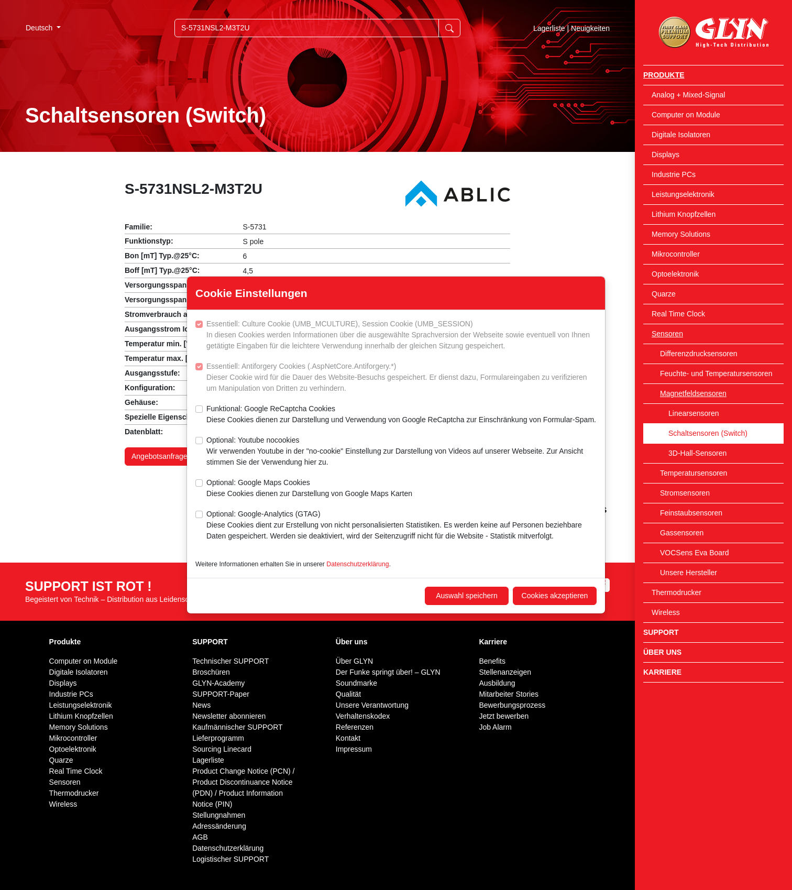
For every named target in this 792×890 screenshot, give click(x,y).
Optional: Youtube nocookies (401, 452)
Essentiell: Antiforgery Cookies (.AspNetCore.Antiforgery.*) (401, 378)
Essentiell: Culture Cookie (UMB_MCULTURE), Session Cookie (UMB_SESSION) (401, 335)
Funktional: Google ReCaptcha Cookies (401, 414)
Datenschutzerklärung (357, 564)
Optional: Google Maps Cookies (309, 488)
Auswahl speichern (467, 595)
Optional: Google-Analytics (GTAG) (401, 526)
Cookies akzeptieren (555, 595)
